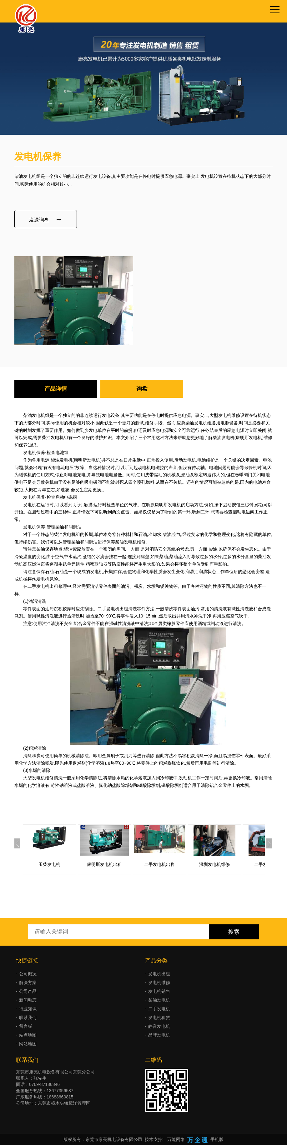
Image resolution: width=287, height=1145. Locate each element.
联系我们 (28, 1017)
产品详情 (55, 389)
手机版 (217, 1139)
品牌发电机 (159, 1035)
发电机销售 (159, 991)
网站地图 (28, 1043)
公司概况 (28, 973)
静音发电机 (159, 1026)
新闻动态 (28, 1000)
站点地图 (28, 1035)
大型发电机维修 (224, 415)
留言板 (25, 1026)
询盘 (142, 389)
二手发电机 (159, 1008)
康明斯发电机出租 (104, 864)
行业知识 (28, 1008)
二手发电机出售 (159, 864)
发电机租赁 (159, 1017)
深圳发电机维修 (214, 864)
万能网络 (176, 1139)
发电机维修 (159, 982)
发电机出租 (159, 973)
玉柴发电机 (49, 864)
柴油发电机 (159, 1000)
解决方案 (28, 982)
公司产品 (28, 991)
